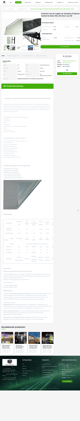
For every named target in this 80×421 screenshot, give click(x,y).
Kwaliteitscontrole (49, 2)
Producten (18, 2)
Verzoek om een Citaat (73, 2)
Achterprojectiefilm (46, 376)
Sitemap (24, 375)
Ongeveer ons (28, 2)
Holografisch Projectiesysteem (48, 370)
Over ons (24, 366)
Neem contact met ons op (27, 370)
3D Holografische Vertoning (47, 374)
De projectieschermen (46, 364)
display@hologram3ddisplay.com (69, 60)
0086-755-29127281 (66, 62)
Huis (11, 2)
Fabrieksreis (38, 2)
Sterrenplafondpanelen (46, 372)
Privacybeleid (25, 373)
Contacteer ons (60, 2)
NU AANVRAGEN (67, 73)
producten (24, 368)
